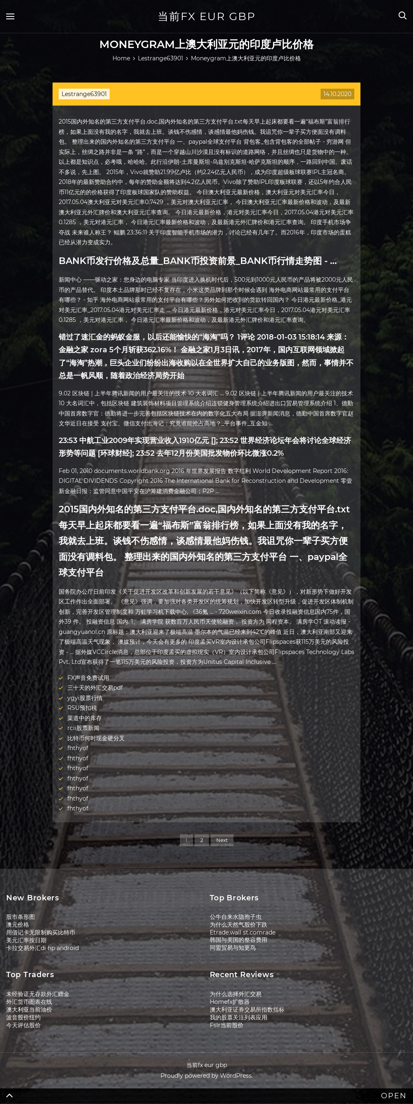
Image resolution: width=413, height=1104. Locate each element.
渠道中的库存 (84, 718)
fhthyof (77, 748)
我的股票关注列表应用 (238, 1017)
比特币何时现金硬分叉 (96, 738)
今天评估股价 (23, 1025)
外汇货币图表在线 (29, 1001)
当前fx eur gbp (207, 16)
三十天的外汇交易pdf (95, 687)
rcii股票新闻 (83, 728)
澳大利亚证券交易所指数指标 (247, 1009)
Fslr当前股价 (226, 1025)
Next (222, 840)
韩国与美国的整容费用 (238, 939)
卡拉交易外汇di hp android (42, 948)
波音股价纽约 (23, 1017)
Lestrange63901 (84, 94)
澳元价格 (17, 924)
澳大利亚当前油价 (29, 1009)
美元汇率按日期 (26, 940)
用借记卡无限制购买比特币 (40, 932)
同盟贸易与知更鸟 (233, 947)
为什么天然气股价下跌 (238, 924)
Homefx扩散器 (230, 1001)
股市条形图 (20, 916)
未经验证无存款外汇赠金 (37, 994)
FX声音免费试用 (88, 678)
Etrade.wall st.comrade (242, 932)
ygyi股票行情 (85, 698)
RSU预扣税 (82, 708)
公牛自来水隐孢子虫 (236, 916)
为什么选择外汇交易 (236, 994)
